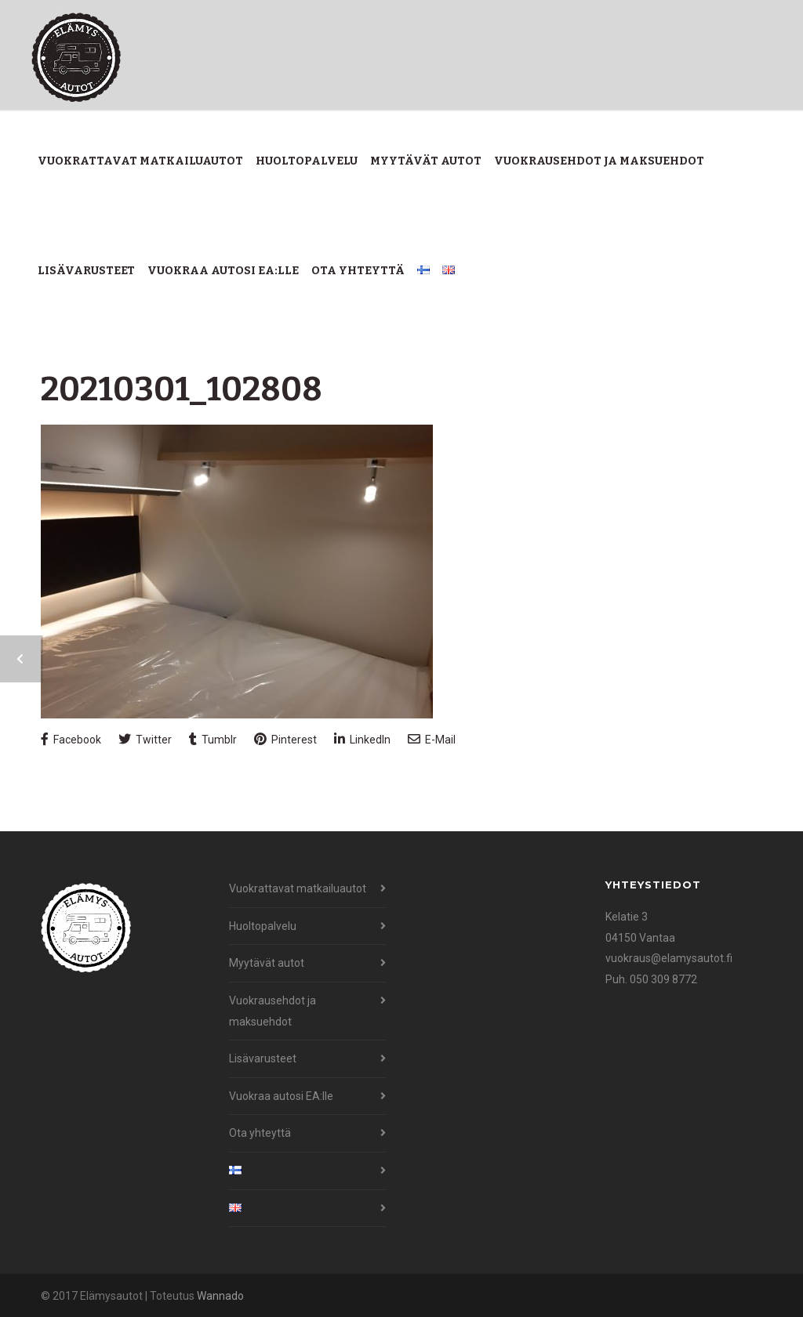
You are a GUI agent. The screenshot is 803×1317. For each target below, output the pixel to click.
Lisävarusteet (86, 270)
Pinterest (285, 739)
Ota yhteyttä (358, 270)
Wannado (220, 1296)
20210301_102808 (181, 389)
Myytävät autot (425, 161)
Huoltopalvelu (307, 161)
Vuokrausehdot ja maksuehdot (599, 161)
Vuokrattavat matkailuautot (140, 161)
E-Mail (432, 739)
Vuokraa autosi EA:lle (223, 270)
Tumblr (213, 739)
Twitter (145, 739)
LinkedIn (362, 739)
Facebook (71, 739)
